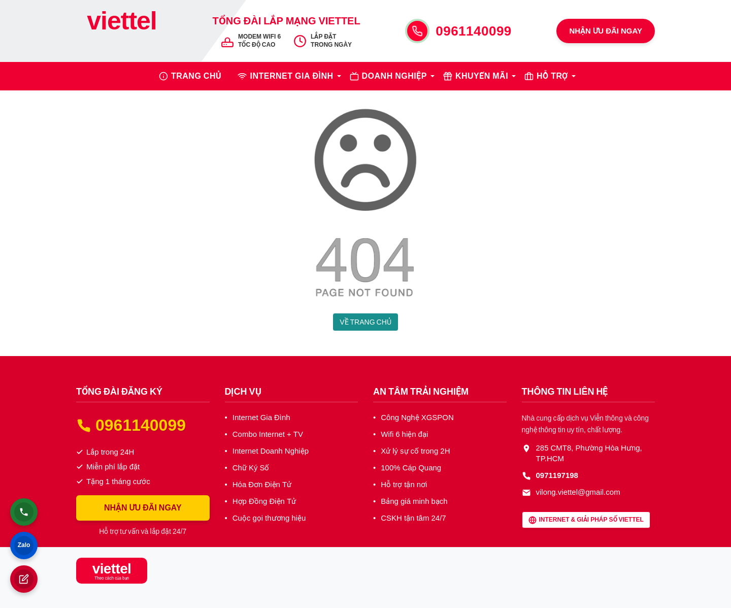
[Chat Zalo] (24, 545)
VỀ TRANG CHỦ (365, 322)
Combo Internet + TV (267, 434)
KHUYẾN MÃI (481, 76)
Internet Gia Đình (261, 417)
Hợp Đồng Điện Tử (264, 501)
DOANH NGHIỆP (394, 76)
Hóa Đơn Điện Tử (261, 484)
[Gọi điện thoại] (24, 512)
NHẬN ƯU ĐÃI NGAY (605, 31)
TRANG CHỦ (196, 76)
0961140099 (474, 31)
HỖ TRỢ (552, 76)
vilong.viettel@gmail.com (578, 492)
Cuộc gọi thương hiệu (269, 518)
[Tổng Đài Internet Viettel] (122, 30)
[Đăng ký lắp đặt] (24, 579)
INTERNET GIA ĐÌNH (291, 76)
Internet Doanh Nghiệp (270, 451)
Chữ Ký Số (251, 467)
